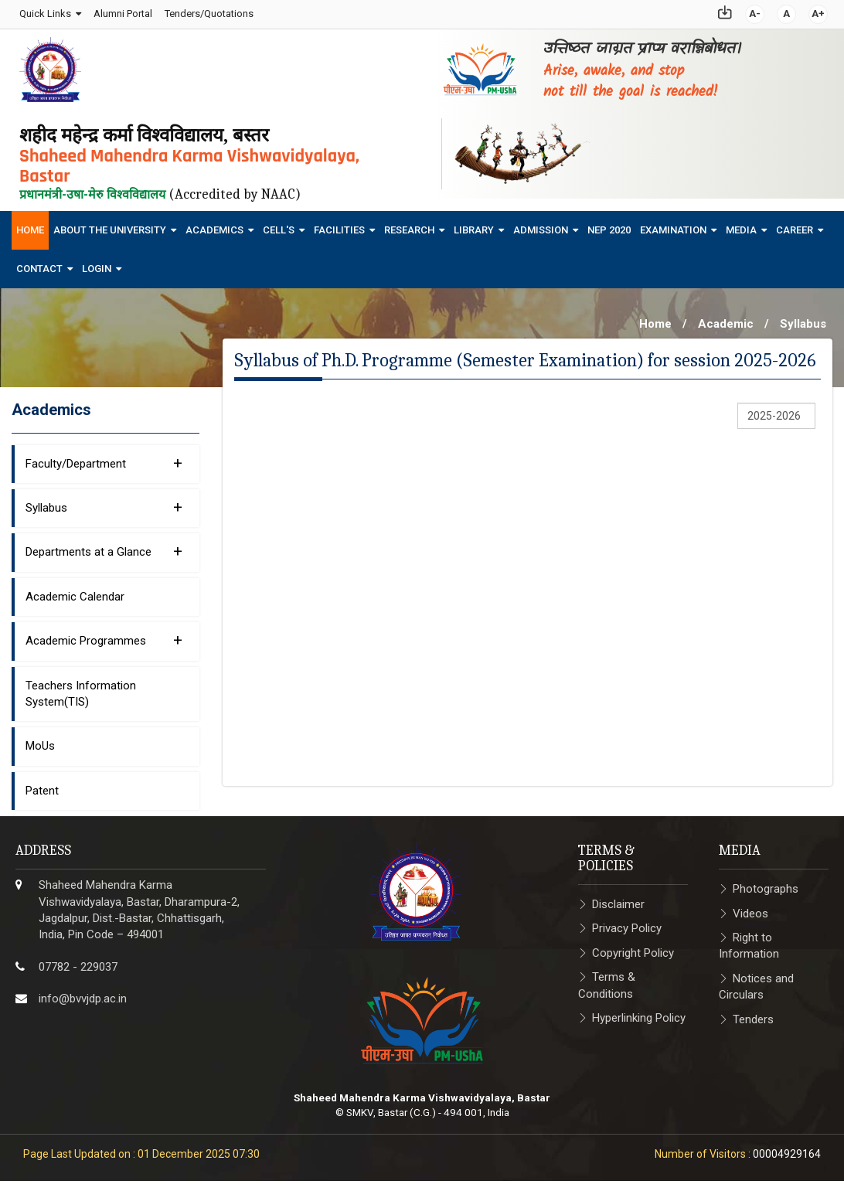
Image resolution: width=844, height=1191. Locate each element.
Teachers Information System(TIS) (81, 688)
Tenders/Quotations (207, 11)
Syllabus (803, 318)
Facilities (339, 224)
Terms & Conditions (606, 980)
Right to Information (749, 940)
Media (741, 224)
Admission (540, 224)
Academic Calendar (75, 591)
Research (409, 224)
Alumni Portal (121, 11)
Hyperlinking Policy (639, 1012)
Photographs (765, 883)
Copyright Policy (633, 948)
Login (96, 263)
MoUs (40, 741)
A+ (819, 11)
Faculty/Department (104, 457)
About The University (109, 224)
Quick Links (44, 11)
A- (756, 11)
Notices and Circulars (756, 981)
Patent (42, 785)
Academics (214, 224)
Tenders (753, 1014)
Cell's (278, 224)
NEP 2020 (609, 224)
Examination (673, 224)
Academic (726, 318)
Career (794, 224)
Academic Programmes (104, 634)
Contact (39, 263)
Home (30, 224)
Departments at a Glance (104, 545)
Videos (750, 908)
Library (474, 224)
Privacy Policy (627, 923)
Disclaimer (618, 899)
